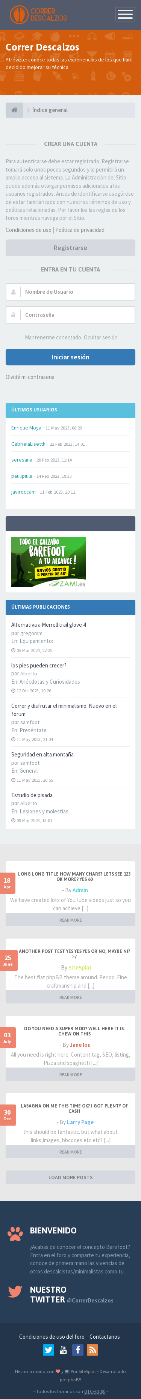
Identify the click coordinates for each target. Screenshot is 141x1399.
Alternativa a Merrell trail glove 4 (48, 624)
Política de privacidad (80, 229)
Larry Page (80, 1122)
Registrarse (70, 247)
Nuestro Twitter (72, 1294)
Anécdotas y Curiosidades (50, 681)
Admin (80, 890)
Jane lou (80, 1044)
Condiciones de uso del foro (52, 1336)
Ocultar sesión (101, 337)
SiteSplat (80, 967)
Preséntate (33, 730)
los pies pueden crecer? (39, 665)
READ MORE (70, 920)
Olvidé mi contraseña (30, 376)
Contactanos (104, 1336)
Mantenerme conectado (53, 337)
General (29, 770)
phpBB (74, 1379)
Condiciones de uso (29, 229)
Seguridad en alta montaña (42, 754)
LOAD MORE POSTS (71, 1177)
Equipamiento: (36, 640)
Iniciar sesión (70, 357)
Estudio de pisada (32, 795)
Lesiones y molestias (44, 811)
